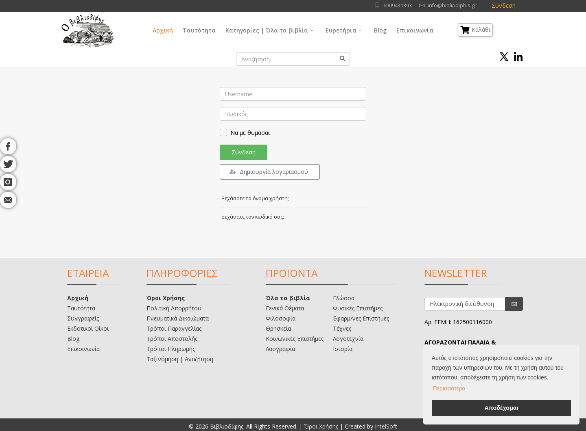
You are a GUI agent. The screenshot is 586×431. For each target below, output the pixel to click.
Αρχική (163, 30)
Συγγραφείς (83, 318)
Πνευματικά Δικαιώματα (177, 318)
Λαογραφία (280, 349)
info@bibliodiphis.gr (452, 5)
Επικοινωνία (414, 30)
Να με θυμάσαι (250, 132)
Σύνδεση (504, 5)
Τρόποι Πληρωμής (170, 349)
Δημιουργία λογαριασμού (269, 171)
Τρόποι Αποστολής (171, 338)
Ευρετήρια (341, 30)
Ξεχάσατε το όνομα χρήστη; (255, 198)
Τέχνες (342, 328)
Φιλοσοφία (280, 318)
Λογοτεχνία (348, 338)
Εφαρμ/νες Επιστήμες (361, 318)
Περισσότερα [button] (449, 388)
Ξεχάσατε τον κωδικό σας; (253, 216)
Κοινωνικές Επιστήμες (295, 338)
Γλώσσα (343, 298)
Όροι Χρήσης (165, 298)
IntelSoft (386, 426)
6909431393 (397, 5)
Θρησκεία (278, 328)
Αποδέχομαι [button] (501, 408)
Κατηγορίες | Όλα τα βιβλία (266, 30)
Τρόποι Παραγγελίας (173, 328)
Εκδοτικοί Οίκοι (88, 328)
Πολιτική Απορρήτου (173, 308)
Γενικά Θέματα (285, 308)
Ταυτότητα (199, 30)
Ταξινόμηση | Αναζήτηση (179, 359)
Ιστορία (342, 349)
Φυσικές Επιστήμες (358, 308)
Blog (380, 30)
